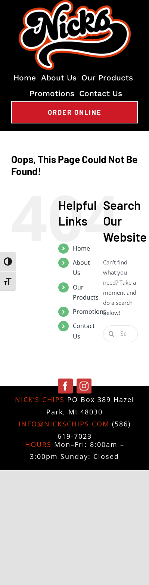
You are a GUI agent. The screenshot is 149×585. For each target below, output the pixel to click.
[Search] (111, 333)
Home (81, 248)
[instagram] (84, 386)
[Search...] (120, 333)
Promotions (89, 311)
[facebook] (65, 386)
